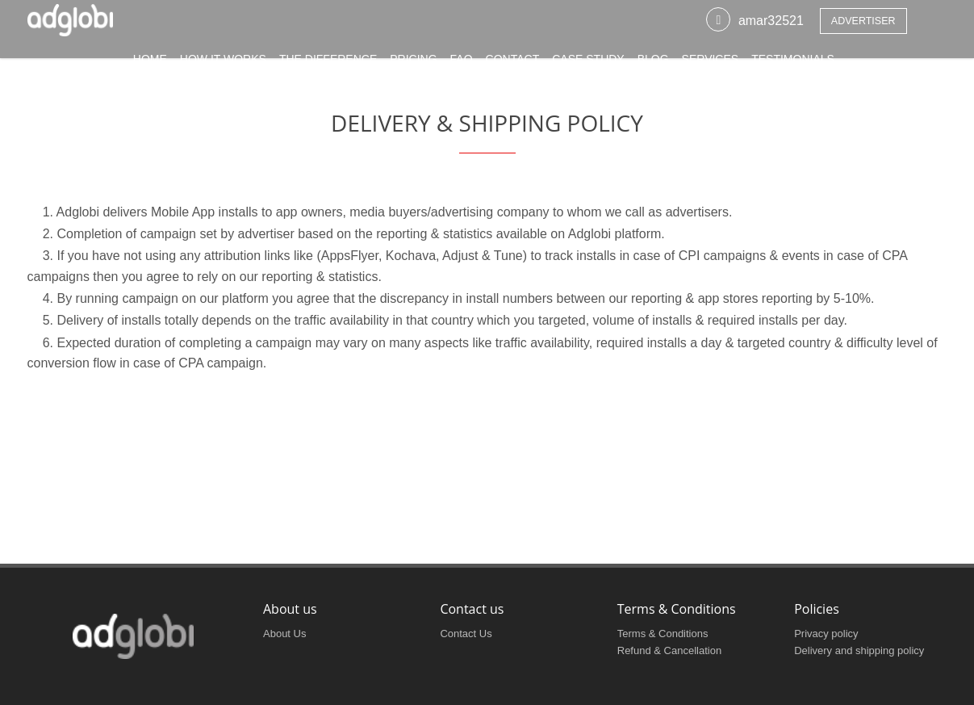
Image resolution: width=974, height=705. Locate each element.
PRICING (413, 67)
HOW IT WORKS (223, 67)
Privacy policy (826, 633)
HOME (150, 67)
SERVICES (710, 67)
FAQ (461, 67)
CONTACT (513, 67)
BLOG (653, 67)
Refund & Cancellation (669, 650)
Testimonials (792, 67)
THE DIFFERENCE (328, 67)
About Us (284, 633)
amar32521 (771, 29)
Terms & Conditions (663, 633)
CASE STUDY (588, 67)
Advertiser (863, 29)
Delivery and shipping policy (859, 650)
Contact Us (465, 633)
